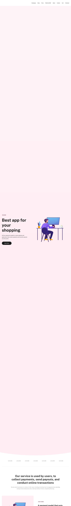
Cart (63, 2)
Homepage (34, 2)
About (54, 2)
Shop (39, 2)
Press (42, 2)
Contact (58, 2)
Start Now (6, 243)
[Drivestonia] (3, 3)
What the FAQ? (48, 2)
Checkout (67, 2)
